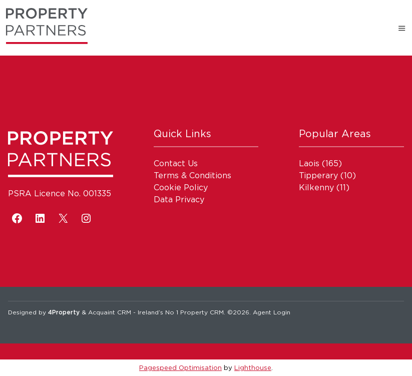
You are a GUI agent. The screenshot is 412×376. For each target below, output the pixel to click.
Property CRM (202, 312)
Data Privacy (179, 199)
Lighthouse (252, 367)
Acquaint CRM (109, 312)
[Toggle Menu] (402, 28)
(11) (324, 187)
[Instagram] (86, 218)
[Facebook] (17, 218)
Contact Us (176, 163)
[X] (63, 218)
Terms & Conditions (192, 175)
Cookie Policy (181, 187)
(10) (327, 175)
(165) (320, 163)
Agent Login (271, 312)
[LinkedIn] (40, 218)
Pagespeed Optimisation (180, 367)
